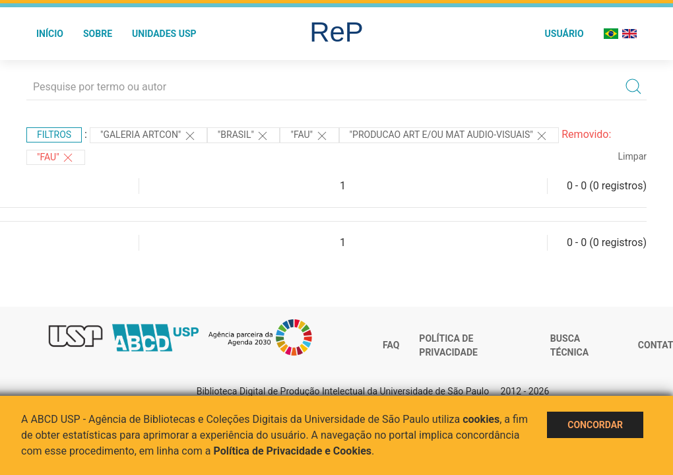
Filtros (54, 134)
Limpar (632, 156)
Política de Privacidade (448, 345)
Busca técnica (569, 345)
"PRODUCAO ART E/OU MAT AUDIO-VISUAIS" (449, 135)
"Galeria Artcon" (148, 135)
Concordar (595, 425)
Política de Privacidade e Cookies (293, 451)
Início (49, 33)
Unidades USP (164, 33)
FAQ (391, 345)
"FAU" (309, 135)
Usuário (564, 33)
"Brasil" (244, 135)
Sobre (97, 33)
